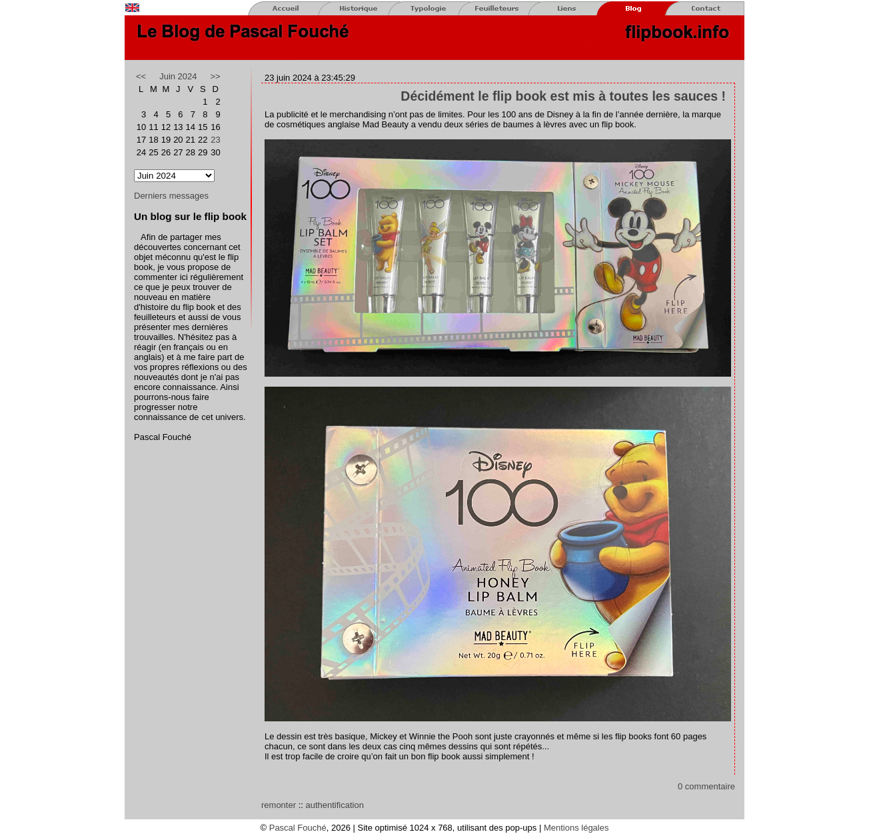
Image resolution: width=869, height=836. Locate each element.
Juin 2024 (178, 76)
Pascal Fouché (298, 828)
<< (141, 76)
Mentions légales (576, 828)
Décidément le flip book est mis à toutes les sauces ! (563, 96)
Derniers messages (171, 196)
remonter (278, 805)
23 (215, 140)
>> (216, 76)
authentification (334, 805)
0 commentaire (706, 786)
